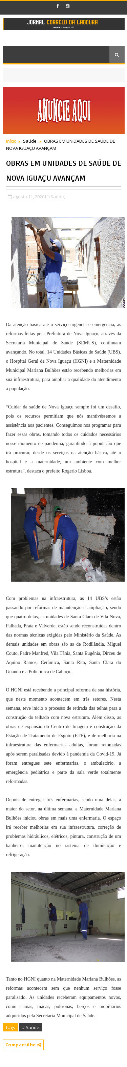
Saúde (30, 141)
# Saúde (30, 1027)
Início (11, 141)
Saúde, (57, 197)
